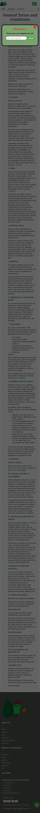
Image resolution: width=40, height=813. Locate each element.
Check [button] (31, 38)
